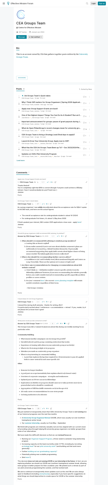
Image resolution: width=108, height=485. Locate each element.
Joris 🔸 (36, 109)
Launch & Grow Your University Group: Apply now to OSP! (45, 120)
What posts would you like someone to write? (32, 299)
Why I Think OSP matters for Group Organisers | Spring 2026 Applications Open (55, 81)
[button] (48, 161)
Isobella (36, 83)
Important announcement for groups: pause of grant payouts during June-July (54, 100)
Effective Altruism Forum (20, 4)
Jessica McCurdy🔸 (46, 135)
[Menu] (3, 3)
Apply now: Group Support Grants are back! (40, 87)
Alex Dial (49, 122)
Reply (20, 174)
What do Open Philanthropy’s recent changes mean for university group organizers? (57, 107)
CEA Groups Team (28, 77)
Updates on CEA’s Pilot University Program (39, 133)
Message (21, 37)
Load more (21, 139)
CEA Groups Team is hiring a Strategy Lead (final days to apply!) (48, 113)
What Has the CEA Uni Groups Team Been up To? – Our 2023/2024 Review (52, 126)
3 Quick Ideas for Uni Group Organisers (30, 277)
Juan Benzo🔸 (26, 96)
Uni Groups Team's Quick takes (37, 75)
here (79, 201)
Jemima (36, 90)
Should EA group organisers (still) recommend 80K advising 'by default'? (41, 212)
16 (85, 108)
